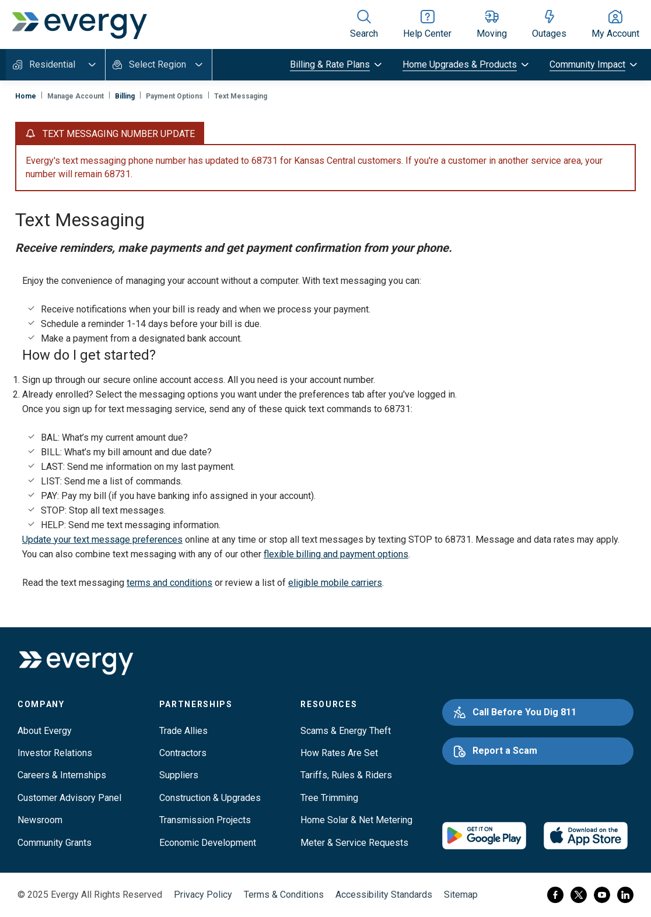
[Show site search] (364, 24)
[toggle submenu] (337, 64)
